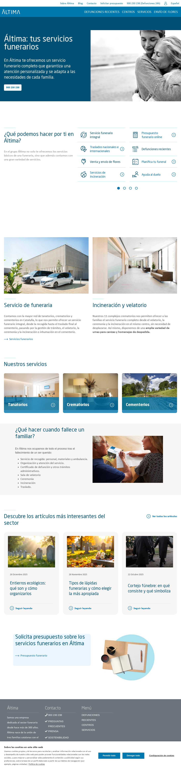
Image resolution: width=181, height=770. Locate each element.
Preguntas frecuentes (56, 724)
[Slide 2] (124, 188)
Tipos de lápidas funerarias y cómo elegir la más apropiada (90, 588)
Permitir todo (109, 755)
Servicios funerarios (21, 339)
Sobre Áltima (67, 3)
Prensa (53, 731)
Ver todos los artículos (164, 516)
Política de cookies (37, 764)
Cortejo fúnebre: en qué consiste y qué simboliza (149, 588)
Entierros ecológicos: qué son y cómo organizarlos (28, 588)
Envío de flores (166, 12)
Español (175, 3)
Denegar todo (133, 755)
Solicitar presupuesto (111, 3)
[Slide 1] (118, 188)
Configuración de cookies (161, 755)
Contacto (91, 3)
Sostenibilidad (58, 737)
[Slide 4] (136, 188)
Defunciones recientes (101, 12)
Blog (80, 3)
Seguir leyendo (24, 608)
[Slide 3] (130, 188)
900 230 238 (12, 87)
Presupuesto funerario (33, 655)
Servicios (144, 12)
